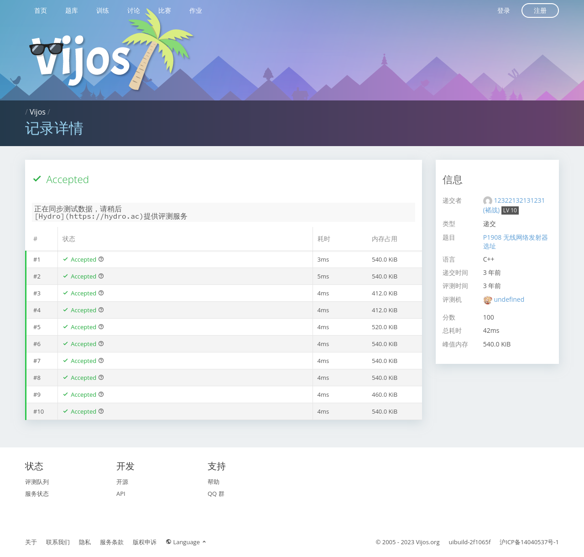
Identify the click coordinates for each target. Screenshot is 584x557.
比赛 (164, 10)
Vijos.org (428, 542)
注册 (540, 10)
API (120, 493)
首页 (40, 10)
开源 (122, 482)
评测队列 (37, 482)
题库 (71, 10)
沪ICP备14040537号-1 (529, 542)
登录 (503, 10)
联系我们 (58, 542)
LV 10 (510, 210)
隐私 (85, 542)
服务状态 (37, 493)
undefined (509, 299)
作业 (195, 10)
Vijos (38, 112)
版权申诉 (144, 542)
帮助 (213, 482)
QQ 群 (216, 493)
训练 (102, 10)
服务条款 (112, 542)
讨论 (133, 10)
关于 (31, 542)
